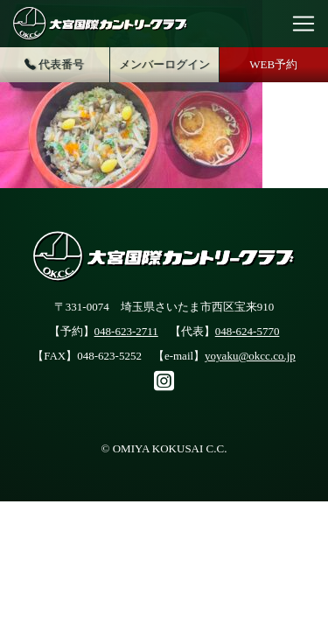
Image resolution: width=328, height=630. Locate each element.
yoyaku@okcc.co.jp (250, 355)
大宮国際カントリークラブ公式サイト (100, 23)
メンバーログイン (164, 64)
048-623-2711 (126, 331)
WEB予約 (273, 64)
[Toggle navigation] (303, 23)
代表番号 (54, 65)
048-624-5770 (247, 331)
